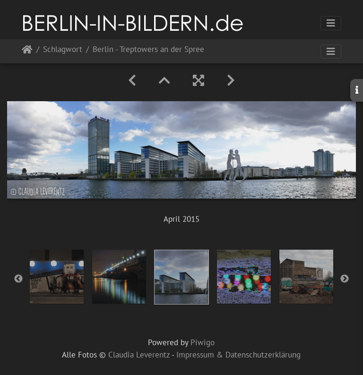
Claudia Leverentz (139, 354)
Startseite (27, 51)
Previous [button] (18, 279)
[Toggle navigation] (330, 23)
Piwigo (202, 342)
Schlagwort (62, 49)
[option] (57, 276)
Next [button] (344, 279)
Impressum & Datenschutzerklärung (238, 354)
